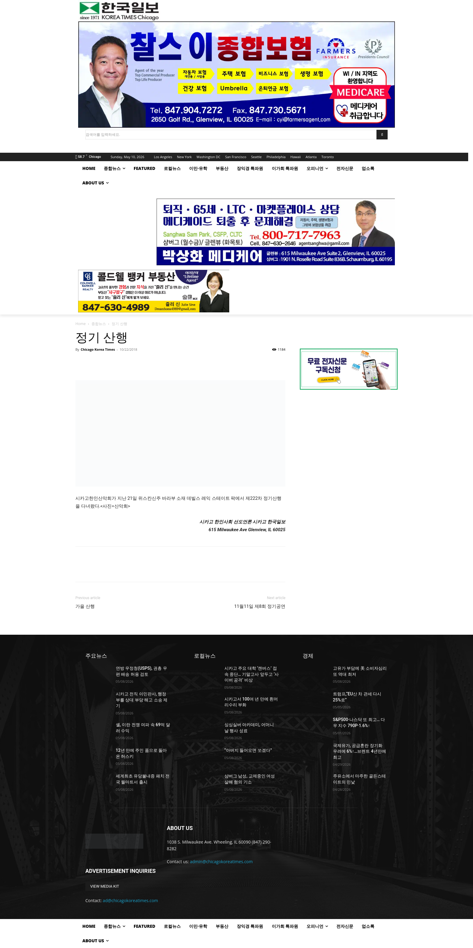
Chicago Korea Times (98, 349)
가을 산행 (85, 606)
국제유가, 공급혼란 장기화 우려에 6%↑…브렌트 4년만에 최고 (359, 751)
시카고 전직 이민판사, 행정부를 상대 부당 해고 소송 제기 (141, 699)
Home (80, 323)
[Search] (382, 134)
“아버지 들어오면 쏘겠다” (248, 750)
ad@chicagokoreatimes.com (130, 900)
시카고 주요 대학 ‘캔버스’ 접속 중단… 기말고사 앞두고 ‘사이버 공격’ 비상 (251, 674)
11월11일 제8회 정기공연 (259, 606)
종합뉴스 (98, 323)
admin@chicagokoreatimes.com (221, 861)
